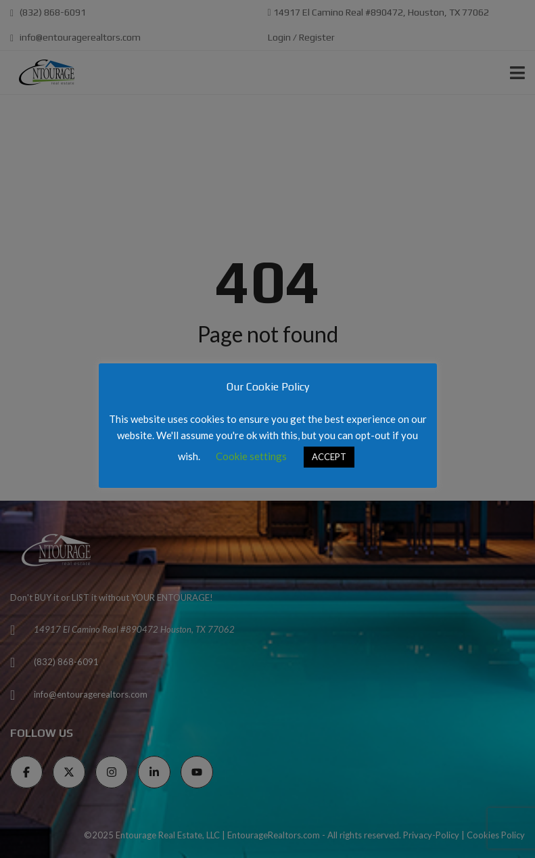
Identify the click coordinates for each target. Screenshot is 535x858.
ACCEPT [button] (329, 456)
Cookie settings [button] (251, 456)
